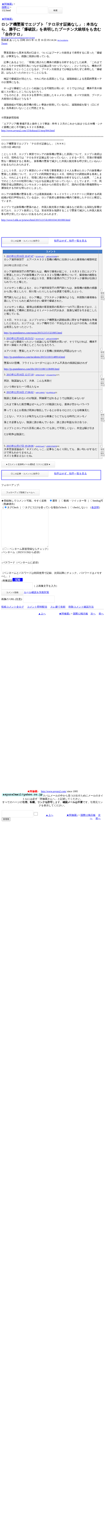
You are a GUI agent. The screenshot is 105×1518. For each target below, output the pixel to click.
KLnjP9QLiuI (50, 392)
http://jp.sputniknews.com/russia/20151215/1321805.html (33, 332)
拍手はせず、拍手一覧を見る (70, 240)
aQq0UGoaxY (40, 446)
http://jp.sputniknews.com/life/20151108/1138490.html (31, 369)
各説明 (95, 507)
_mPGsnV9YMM (51, 256)
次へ (93, 621)
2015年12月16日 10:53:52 (20, 338)
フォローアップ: (10, 485)
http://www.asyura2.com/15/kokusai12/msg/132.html (18, 38)
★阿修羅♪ (7, 4)
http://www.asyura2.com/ (53, 799)
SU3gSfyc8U (40, 256)
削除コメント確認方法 (81, 614)
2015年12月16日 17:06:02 (20, 392)
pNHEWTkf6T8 (51, 446)
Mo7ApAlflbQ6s (62, 40)
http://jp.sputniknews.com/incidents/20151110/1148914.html (34, 357)
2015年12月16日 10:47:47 (20, 256)
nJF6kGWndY (40, 375)
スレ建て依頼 (57, 614)
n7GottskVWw (51, 375)
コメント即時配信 (37, 614)
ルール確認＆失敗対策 (36, 599)
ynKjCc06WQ (40, 392)
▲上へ (42, 621)
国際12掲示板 (80, 621)
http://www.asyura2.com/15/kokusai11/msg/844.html (28, 130)
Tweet (4, 43)
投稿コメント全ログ (12, 614)
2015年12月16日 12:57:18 (20, 374)
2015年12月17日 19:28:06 (20, 446)
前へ (101, 621)
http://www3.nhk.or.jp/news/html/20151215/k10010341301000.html (35, 220)
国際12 (5, 7)
